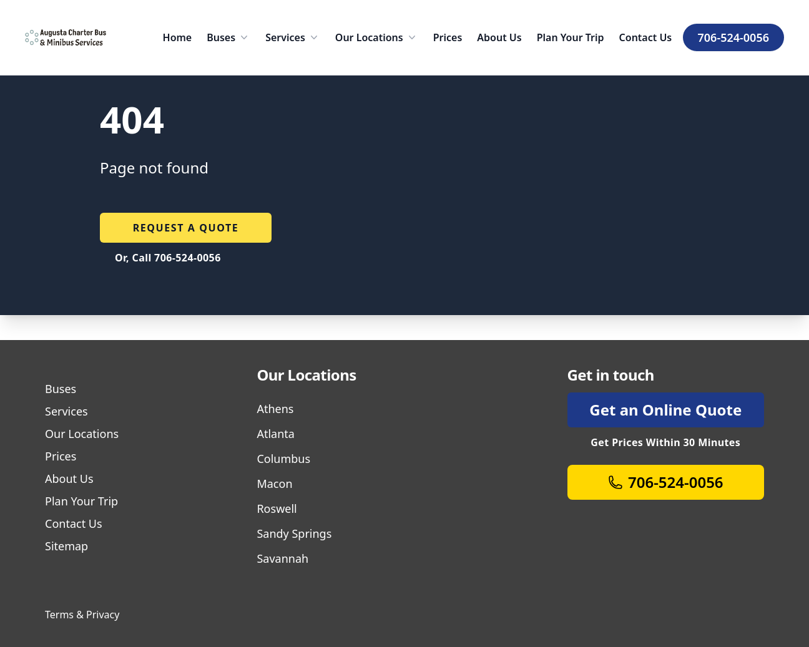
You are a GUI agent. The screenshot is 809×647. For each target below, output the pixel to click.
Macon (274, 483)
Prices (448, 37)
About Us (499, 37)
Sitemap (66, 545)
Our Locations (376, 37)
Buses (228, 37)
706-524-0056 (733, 37)
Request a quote (186, 228)
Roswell (277, 508)
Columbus (283, 458)
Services (292, 37)
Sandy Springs (294, 533)
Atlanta (275, 433)
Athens (275, 408)
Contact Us (645, 37)
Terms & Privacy (82, 614)
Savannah (282, 558)
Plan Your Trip (570, 37)
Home (177, 37)
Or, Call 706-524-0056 (168, 258)
